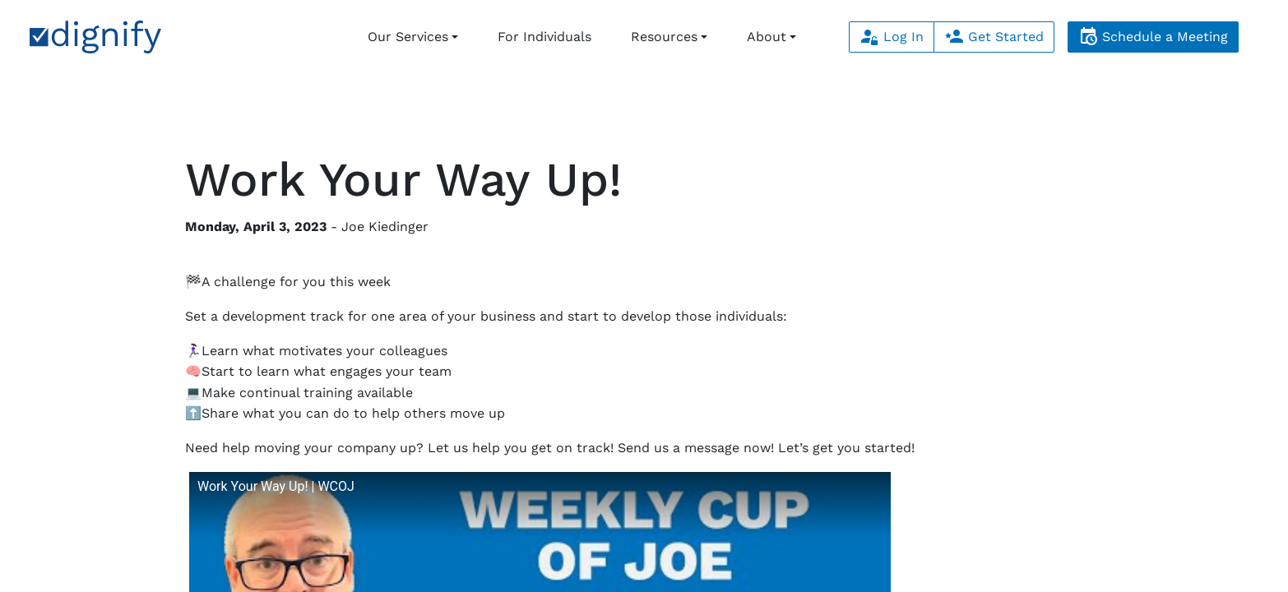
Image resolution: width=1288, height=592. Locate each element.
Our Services (408, 36)
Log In (891, 36)
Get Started (994, 36)
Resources (664, 36)
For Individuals (544, 36)
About (766, 36)
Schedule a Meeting (1153, 36)
